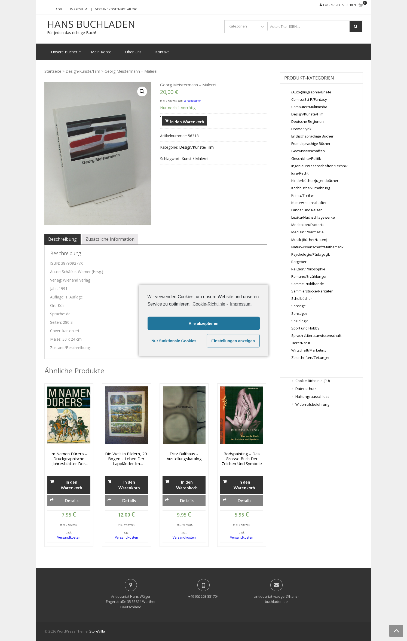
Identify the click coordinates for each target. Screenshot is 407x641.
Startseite (52, 71)
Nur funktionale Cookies (174, 341)
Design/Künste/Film (83, 71)
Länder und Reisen (307, 209)
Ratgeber (299, 261)
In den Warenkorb (187, 121)
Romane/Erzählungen (309, 276)
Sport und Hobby (305, 328)
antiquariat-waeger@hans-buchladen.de (276, 599)
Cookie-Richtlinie (208, 304)
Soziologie (299, 320)
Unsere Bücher (64, 51)
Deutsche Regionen (307, 121)
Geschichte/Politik (306, 158)
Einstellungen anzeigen (233, 341)
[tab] (62, 239)
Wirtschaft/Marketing (308, 350)
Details (71, 500)
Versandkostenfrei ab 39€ (116, 9)
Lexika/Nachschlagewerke (313, 217)
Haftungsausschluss (312, 396)
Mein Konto (101, 51)
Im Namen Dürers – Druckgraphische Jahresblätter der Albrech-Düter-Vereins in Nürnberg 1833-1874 (69, 458)
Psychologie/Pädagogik (310, 254)
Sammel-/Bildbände (307, 283)
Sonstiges (299, 313)
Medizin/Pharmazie (307, 232)
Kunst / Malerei (195, 158)
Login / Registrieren (339, 5)
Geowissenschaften (308, 150)
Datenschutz (305, 388)
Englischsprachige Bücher (312, 136)
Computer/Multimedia (309, 106)
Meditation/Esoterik (307, 224)
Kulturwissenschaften (309, 202)
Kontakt (162, 51)
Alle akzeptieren (204, 323)
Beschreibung (62, 239)
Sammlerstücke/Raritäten (312, 291)
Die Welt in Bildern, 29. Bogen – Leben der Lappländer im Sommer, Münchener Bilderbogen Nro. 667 (126, 458)
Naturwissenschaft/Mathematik (317, 247)
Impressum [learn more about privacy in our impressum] (241, 304)
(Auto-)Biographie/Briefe (311, 92)
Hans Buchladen (91, 24)
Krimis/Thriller (302, 195)
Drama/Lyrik (301, 128)
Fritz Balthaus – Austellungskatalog (184, 456)
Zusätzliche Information (109, 239)
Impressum (78, 9)
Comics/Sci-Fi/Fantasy (309, 99)
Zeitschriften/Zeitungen (311, 357)
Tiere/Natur (300, 342)
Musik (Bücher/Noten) (309, 239)
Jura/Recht (299, 173)
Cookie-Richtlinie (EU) (312, 380)
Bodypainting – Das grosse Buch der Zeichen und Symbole (242, 458)
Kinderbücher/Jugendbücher (314, 180)
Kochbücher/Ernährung (310, 187)
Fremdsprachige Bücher (311, 143)
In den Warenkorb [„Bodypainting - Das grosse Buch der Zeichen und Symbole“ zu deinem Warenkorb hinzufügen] (244, 485)
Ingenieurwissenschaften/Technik (319, 165)
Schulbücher (301, 298)
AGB (59, 9)
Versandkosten (192, 100)
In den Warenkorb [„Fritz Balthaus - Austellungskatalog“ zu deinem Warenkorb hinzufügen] (187, 485)
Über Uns (133, 51)
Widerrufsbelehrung (312, 404)
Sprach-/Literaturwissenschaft (316, 335)
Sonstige (298, 305)
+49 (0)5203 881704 (203, 596)
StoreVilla (97, 631)
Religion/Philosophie (308, 269)
